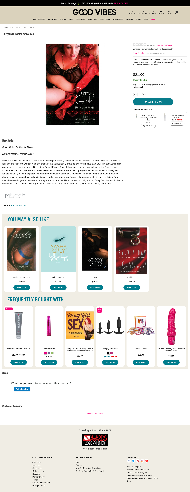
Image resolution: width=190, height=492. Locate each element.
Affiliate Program (134, 466)
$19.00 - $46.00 (18, 355)
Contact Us (37, 468)
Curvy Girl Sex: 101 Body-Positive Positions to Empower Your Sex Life (80, 350)
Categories (7, 27)
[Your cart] (176, 12)
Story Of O (95, 277)
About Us (36, 465)
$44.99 (171, 356)
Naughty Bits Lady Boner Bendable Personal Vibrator (171, 350)
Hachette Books (19, 205)
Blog (77, 462)
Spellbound (131, 277)
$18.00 (58, 281)
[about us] (161, 12)
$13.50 (132, 281)
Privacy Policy (38, 477)
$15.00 (22, 281)
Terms (35, 480)
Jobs (129, 481)
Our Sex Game (141, 349)
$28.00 (80, 356)
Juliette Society (58, 277)
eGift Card (36, 462)
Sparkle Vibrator (49, 349)
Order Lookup (38, 471)
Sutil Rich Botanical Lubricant (18, 349)
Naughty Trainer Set (110, 349)
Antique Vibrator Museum (138, 469)
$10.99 (49, 356)
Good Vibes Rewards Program (140, 475)
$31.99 (141, 355)
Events (79, 465)
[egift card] (132, 12)
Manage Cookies (39, 485)
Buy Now (21, 287)
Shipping (36, 474)
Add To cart (153, 102)
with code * (95, 3)
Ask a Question (139, 53)
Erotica (31, 27)
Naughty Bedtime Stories (21, 277)
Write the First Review (164, 45)
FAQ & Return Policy (41, 482)
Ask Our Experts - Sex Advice (88, 468)
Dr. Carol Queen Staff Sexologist (90, 471)
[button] (45, 353)
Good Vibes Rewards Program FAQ (142, 478)
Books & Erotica (20, 27)
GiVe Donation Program (137, 472)
